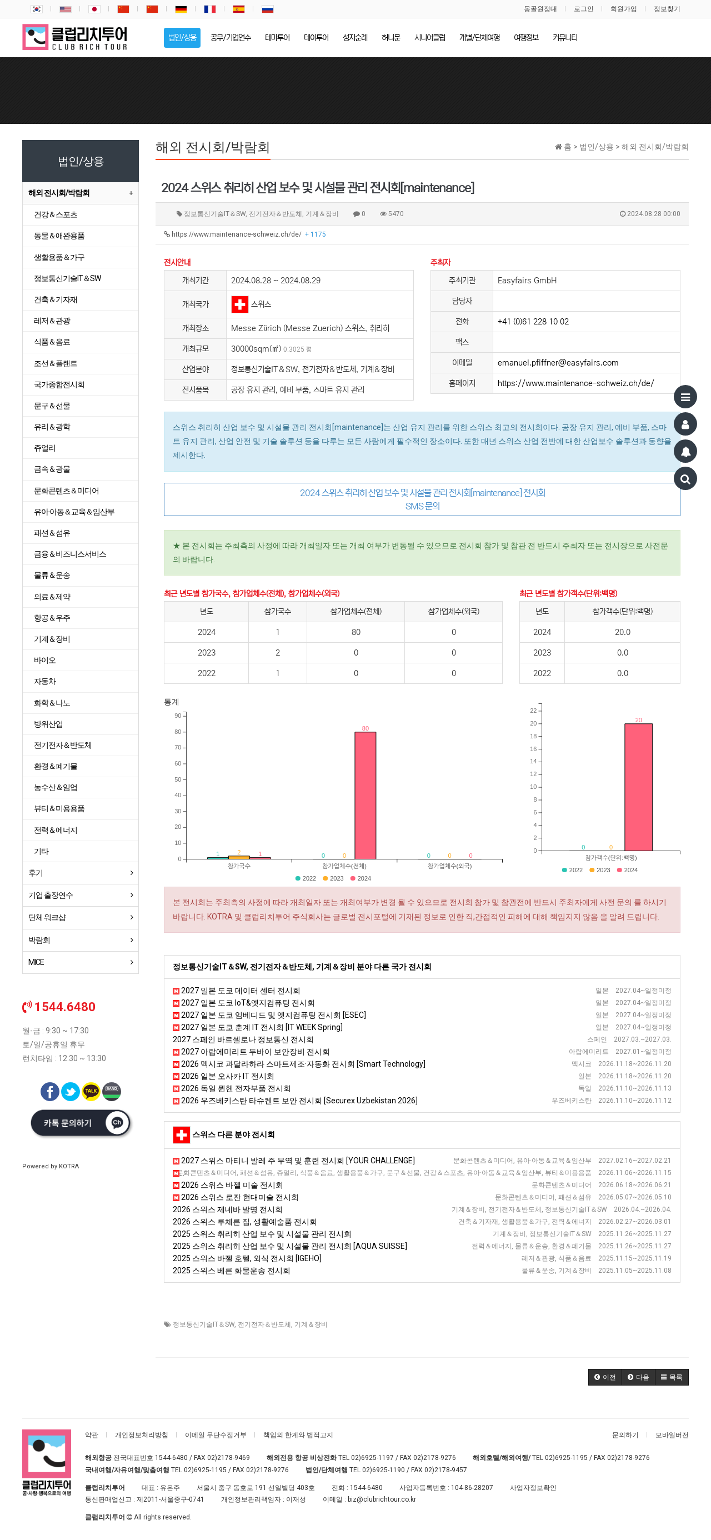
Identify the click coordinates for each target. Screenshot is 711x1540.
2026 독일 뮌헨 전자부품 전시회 (232, 1088)
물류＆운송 (52, 575)
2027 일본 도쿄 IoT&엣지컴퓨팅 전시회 (244, 1002)
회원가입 (623, 9)
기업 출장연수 (50, 895)
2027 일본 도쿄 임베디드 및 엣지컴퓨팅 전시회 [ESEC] (269, 1015)
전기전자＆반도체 (264, 1324)
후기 (35, 872)
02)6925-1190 (383, 1470)
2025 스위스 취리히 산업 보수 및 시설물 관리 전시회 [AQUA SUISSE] (290, 1246)
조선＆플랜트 (55, 363)
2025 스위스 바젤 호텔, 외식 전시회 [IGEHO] (247, 1258)
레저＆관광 (52, 320)
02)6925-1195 (566, 1458)
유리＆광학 (52, 426)
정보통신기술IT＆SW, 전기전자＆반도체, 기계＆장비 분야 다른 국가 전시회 (302, 966)
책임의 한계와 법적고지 (298, 1435)
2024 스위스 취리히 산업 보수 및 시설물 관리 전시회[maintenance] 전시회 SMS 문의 (422, 499)
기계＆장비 (311, 1324)
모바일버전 (672, 1435)
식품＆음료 (52, 341)
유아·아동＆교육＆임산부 (74, 511)
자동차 (45, 681)
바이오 (45, 660)
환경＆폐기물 (55, 766)
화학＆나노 (52, 702)
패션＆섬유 (52, 532)
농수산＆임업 (55, 787)
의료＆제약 (52, 596)
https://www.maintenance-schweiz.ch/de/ (245, 234)
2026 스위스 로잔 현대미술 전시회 (236, 1197)
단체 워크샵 (47, 917)
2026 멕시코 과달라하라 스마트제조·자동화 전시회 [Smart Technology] (299, 1063)
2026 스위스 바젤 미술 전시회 (228, 1185)
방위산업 (48, 723)
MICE (36, 962)
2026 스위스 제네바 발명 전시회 (228, 1209)
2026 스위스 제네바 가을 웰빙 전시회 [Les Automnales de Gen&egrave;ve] (305, 1172)
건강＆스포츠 (55, 214)
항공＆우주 (52, 617)
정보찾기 (667, 9)
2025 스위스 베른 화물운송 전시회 (232, 1270)
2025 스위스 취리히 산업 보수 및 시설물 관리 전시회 (262, 1233)
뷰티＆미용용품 (59, 808)
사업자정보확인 (533, 1488)
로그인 (584, 9)
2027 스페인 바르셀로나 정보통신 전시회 (243, 1039)
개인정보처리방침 (141, 1435)
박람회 (39, 940)
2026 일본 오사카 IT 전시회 (223, 1076)
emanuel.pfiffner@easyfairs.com (558, 362)
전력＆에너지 (55, 830)
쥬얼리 (45, 447)
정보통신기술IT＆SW (203, 1324)
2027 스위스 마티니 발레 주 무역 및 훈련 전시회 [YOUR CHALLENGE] (294, 1160)
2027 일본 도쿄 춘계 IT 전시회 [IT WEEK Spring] (258, 1027)
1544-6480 (171, 1458)
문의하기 (625, 1435)
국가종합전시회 (59, 384)
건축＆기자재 (55, 299)
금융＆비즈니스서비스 (70, 553)
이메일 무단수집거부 (216, 1435)
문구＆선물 (52, 405)
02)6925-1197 (372, 1458)
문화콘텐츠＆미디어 (66, 490)
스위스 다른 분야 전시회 (233, 1134)
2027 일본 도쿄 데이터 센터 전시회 (237, 990)
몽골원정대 (540, 9)
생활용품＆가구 (59, 257)
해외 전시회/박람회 (58, 192)
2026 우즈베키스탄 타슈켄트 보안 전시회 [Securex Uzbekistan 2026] (295, 1100)
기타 (41, 851)
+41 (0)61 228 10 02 (533, 321)
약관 (91, 1435)
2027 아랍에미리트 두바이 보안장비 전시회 (251, 1051)
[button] (605, 1377)
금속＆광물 (52, 468)
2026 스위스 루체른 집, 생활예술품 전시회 (245, 1221)
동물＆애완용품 (59, 235)
